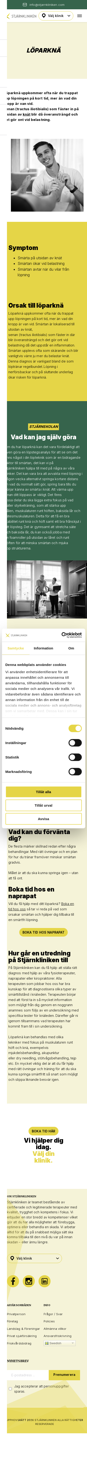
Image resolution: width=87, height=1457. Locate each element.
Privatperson (16, 1314)
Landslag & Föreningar (23, 1329)
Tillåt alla (43, 792)
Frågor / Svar (53, 1314)
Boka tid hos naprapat (44, 932)
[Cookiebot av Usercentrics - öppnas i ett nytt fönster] (62, 635)
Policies (49, 1321)
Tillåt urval (43, 805)
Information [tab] (43, 648)
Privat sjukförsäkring (22, 1336)
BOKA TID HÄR (43, 1131)
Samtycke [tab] (16, 648)
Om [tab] (71, 648)
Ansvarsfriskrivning (57, 1336)
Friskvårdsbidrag (19, 1343)
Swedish (53, 1343)
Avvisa (43, 819)
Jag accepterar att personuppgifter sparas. (41, 1388)
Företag (12, 1321)
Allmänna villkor (55, 1329)
